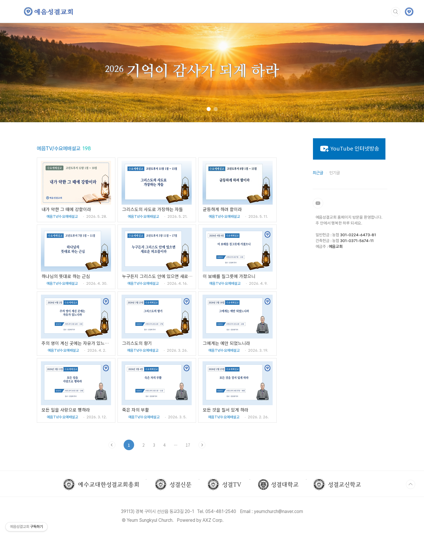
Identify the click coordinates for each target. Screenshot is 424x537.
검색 (395, 11)
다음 (201, 444)
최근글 (318, 172)
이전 (111, 444)
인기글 (334, 172)
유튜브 (318, 203)
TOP (410, 484)
